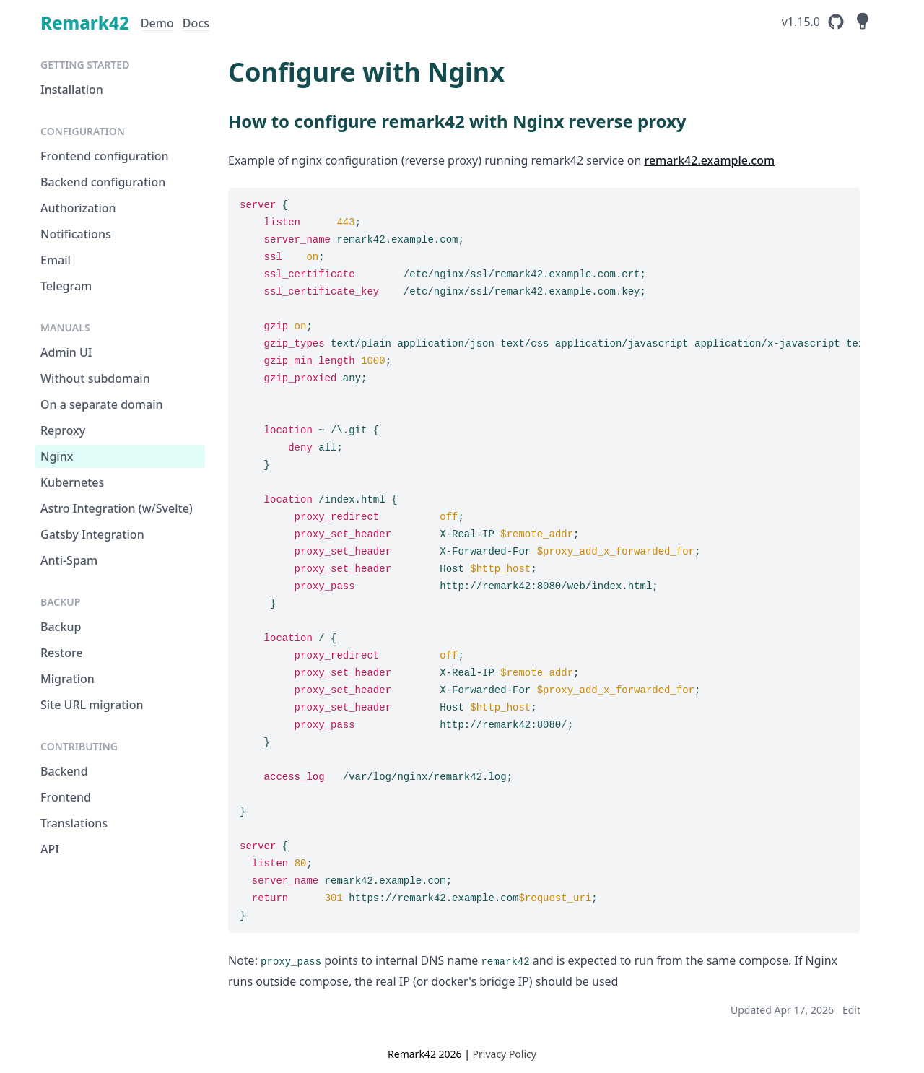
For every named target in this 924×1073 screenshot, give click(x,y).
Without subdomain (95, 378)
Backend (64, 771)
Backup (60, 627)
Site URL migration (91, 705)
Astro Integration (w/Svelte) (116, 508)
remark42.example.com (709, 160)
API (49, 849)
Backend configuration (102, 182)
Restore (61, 653)
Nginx (56, 456)
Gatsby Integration (92, 534)
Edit (851, 1010)
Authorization (78, 208)
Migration (67, 679)
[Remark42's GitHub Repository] (814, 22)
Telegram (66, 286)
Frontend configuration (104, 156)
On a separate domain (101, 404)
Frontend (65, 797)
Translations (74, 823)
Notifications (75, 234)
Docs (196, 23)
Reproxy (62, 430)
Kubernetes (72, 482)
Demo (157, 23)
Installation (71, 89)
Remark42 (84, 23)
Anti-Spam (68, 560)
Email (55, 260)
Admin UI (66, 352)
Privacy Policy (504, 1054)
